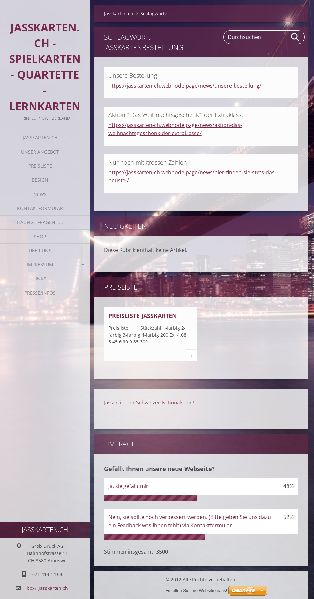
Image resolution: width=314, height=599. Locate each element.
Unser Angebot (40, 152)
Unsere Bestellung (132, 75)
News (40, 194)
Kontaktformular (40, 208)
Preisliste (40, 166)
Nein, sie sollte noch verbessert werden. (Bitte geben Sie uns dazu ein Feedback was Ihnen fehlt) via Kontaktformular (189, 521)
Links (40, 279)
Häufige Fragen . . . (40, 222)
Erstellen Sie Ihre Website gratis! (196, 590)
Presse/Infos (40, 293)
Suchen (295, 37)
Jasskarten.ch (40, 137)
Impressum (40, 264)
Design (40, 180)
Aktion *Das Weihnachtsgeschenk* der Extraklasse (176, 115)
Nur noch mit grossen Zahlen (147, 162)
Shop (40, 236)
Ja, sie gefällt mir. (129, 486)
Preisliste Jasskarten (142, 316)
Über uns (40, 250)
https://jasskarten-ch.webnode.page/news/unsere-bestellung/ (184, 85)
